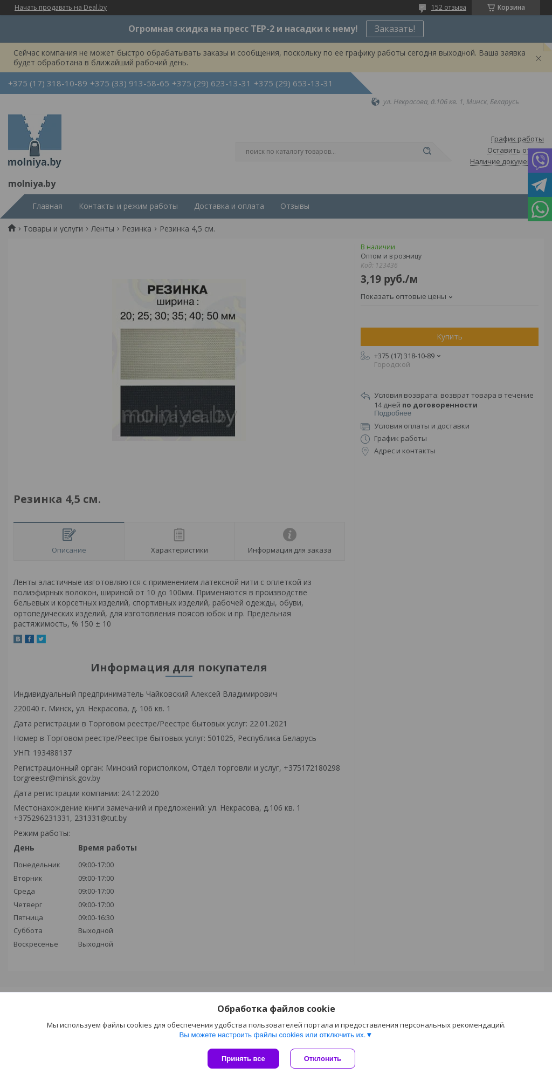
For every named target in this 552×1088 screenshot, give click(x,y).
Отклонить (322, 1059)
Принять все (243, 1059)
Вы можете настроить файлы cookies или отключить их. (272, 1035)
